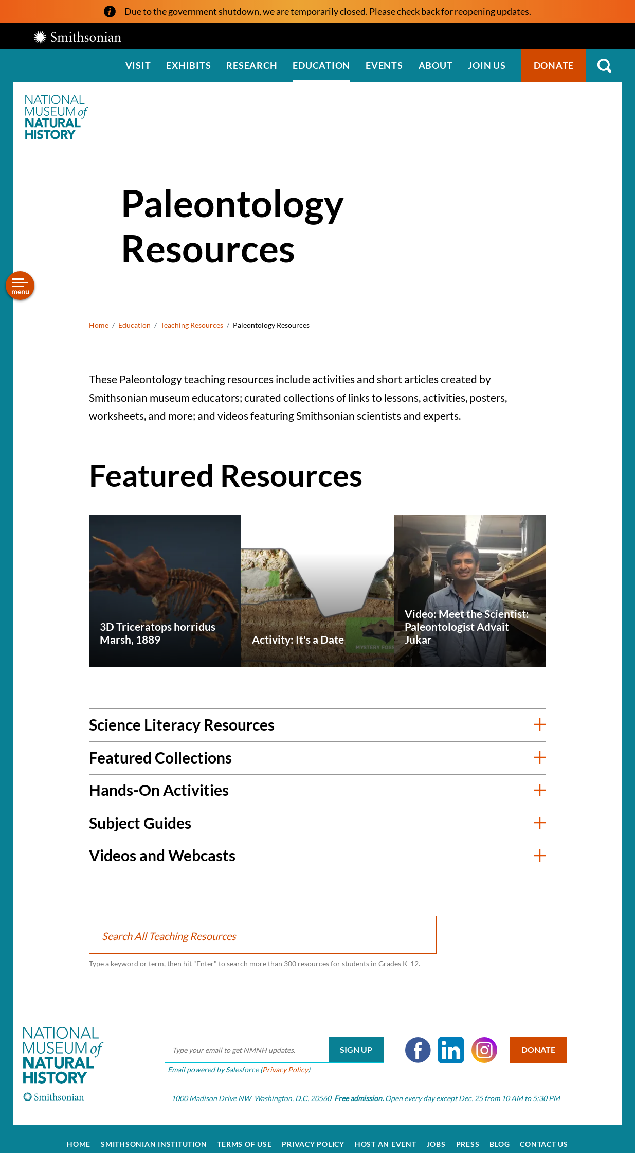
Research (251, 65)
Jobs (436, 1133)
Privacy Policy (278, 1059)
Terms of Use (244, 1133)
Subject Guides (140, 822)
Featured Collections (160, 757)
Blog (499, 1133)
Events (384, 65)
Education (321, 65)
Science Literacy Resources (182, 724)
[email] (267, 1040)
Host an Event (385, 1133)
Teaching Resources (191, 325)
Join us (486, 65)
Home (98, 325)
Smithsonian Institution (154, 1133)
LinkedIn (444, 1040)
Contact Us (544, 1133)
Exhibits (188, 65)
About (436, 65)
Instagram (478, 1040)
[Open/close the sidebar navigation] (20, 285)
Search (604, 65)
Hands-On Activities (159, 790)
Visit (138, 65)
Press (468, 1133)
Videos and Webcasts (162, 855)
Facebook (411, 1040)
